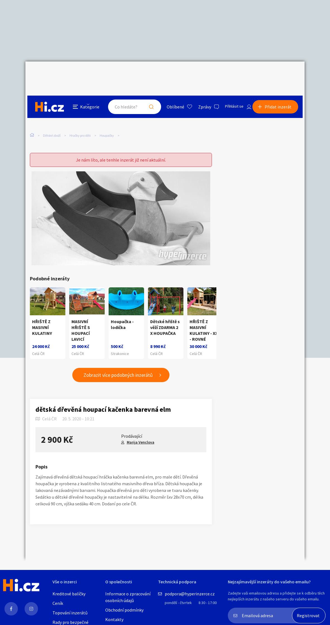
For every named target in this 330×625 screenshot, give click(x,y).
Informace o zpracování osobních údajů (127, 597)
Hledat (145, 74)
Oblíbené (169, 74)
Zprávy (198, 74)
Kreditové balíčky (68, 593)
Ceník (57, 603)
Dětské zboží (52, 114)
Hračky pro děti (80, 114)
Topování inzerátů (70, 612)
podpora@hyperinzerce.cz (190, 593)
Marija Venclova (140, 431)
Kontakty (114, 619)
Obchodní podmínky (124, 610)
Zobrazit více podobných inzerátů (118, 364)
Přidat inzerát (280, 74)
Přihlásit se (229, 74)
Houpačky (107, 114)
